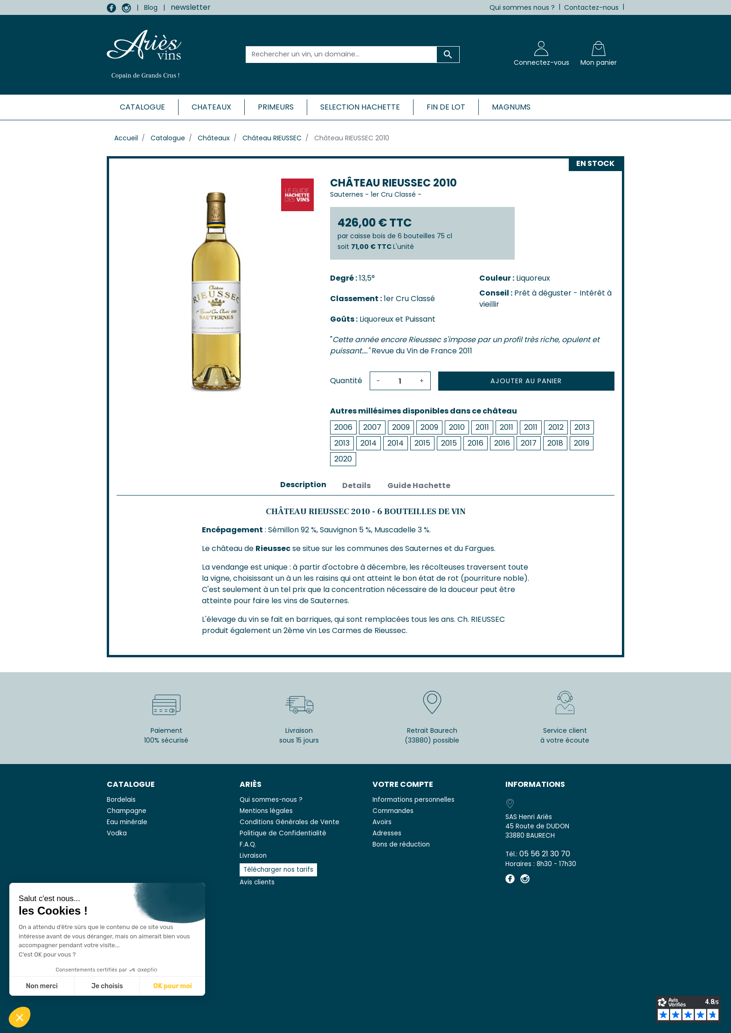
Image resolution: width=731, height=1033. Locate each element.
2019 (581, 443)
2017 (529, 443)
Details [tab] (356, 485)
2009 (401, 427)
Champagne (126, 810)
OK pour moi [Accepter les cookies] (172, 986)
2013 (582, 427)
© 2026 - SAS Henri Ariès (365, 1020)
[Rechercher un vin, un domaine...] (341, 54)
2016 (475, 443)
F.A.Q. (248, 844)
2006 (343, 427)
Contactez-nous (591, 7)
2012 (556, 427)
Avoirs (382, 822)
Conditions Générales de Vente (289, 822)
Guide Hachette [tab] (418, 485)
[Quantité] (400, 381)
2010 (457, 427)
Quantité (346, 380)
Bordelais (121, 799)
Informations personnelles (413, 799)
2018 (555, 443)
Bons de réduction (401, 844)
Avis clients (257, 882)
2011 (482, 427)
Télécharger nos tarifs (278, 869)
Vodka (117, 833)
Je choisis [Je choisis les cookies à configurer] (107, 986)
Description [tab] (303, 484)
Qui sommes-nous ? (271, 799)
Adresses (386, 833)
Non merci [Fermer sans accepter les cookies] (41, 986)
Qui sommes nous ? (522, 7)
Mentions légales (266, 810)
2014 (368, 443)
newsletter (191, 7)
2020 (343, 459)
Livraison (253, 855)
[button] (19, 1017)
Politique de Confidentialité (283, 833)
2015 (422, 443)
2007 (372, 427)
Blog (151, 7)
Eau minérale (127, 822)
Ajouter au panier (526, 381)
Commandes (393, 810)
